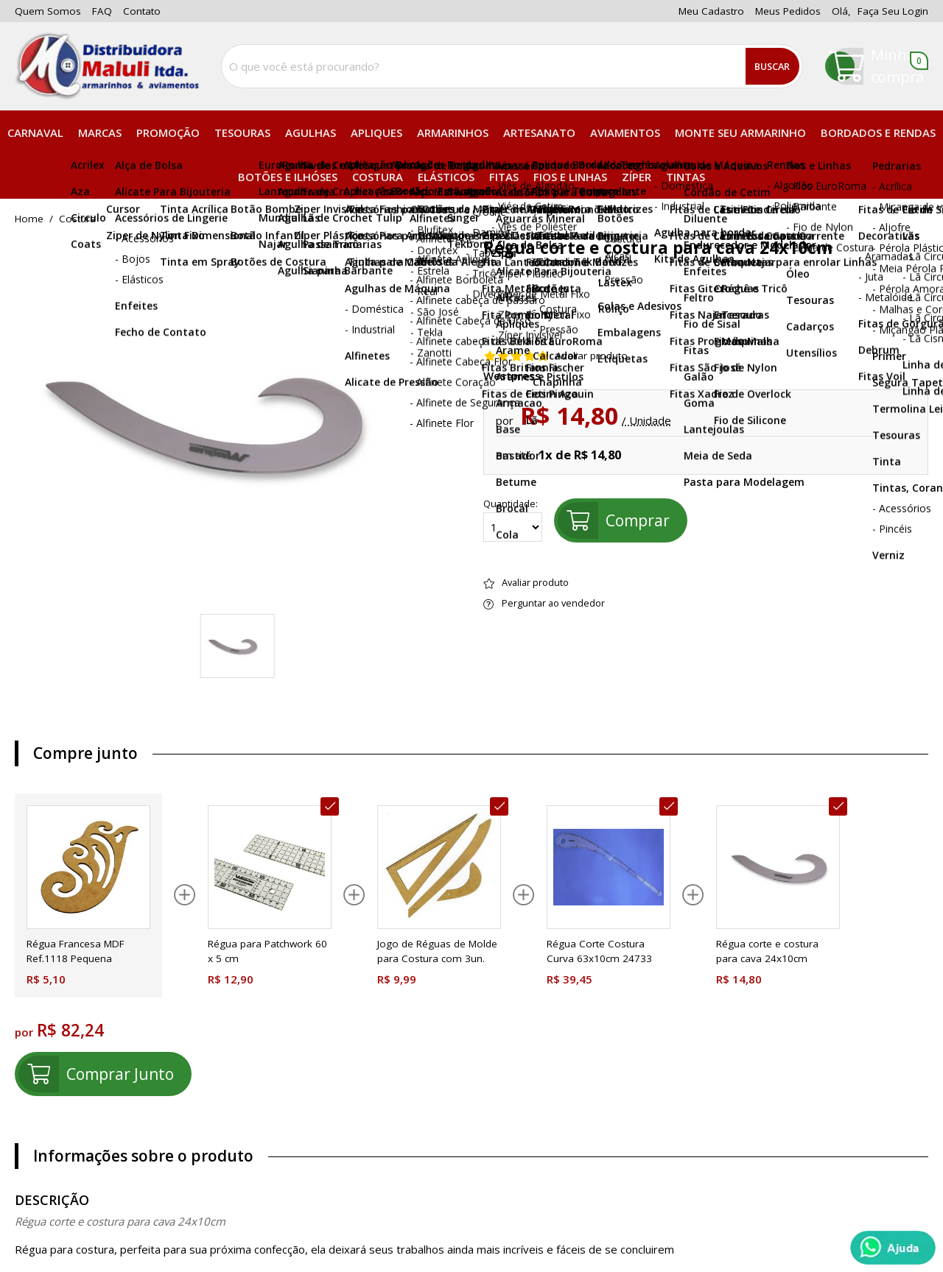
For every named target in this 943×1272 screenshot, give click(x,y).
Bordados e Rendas (878, 132)
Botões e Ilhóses (287, 176)
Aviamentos (625, 132)
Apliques (376, 132)
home (29, 219)
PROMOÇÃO (168, 132)
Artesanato (539, 132)
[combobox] (512, 66)
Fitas (504, 176)
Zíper (636, 176)
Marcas (100, 132)
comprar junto (120, 1074)
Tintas (685, 176)
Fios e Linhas (570, 176)
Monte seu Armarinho (740, 132)
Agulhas (310, 132)
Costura (377, 176)
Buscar (772, 66)
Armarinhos (452, 132)
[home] (107, 66)
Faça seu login (893, 11)
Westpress (512, 376)
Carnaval (35, 132)
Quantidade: (512, 520)
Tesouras (242, 132)
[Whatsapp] (893, 1248)
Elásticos (446, 176)
